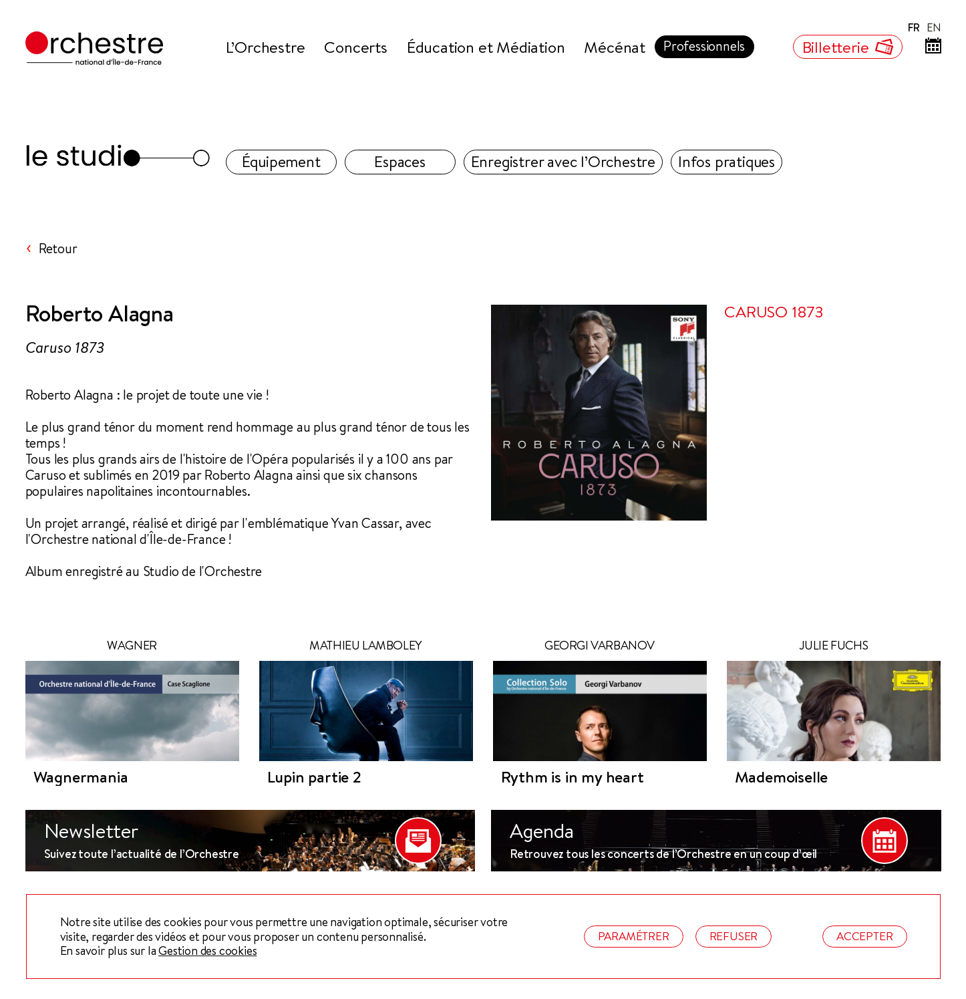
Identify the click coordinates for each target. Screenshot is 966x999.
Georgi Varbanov (599, 645)
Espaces (400, 161)
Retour (58, 248)
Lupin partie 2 (314, 777)
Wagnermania (80, 777)
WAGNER (132, 645)
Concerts (355, 47)
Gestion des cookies (207, 951)
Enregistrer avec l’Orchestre (563, 161)
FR (914, 27)
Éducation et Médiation (486, 47)
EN (934, 27)
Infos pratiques (726, 161)
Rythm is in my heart (572, 777)
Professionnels (704, 46)
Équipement (281, 161)
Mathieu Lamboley (365, 645)
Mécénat (614, 47)
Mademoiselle (781, 777)
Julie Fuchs (833, 645)
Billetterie (847, 46)
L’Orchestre (265, 47)
